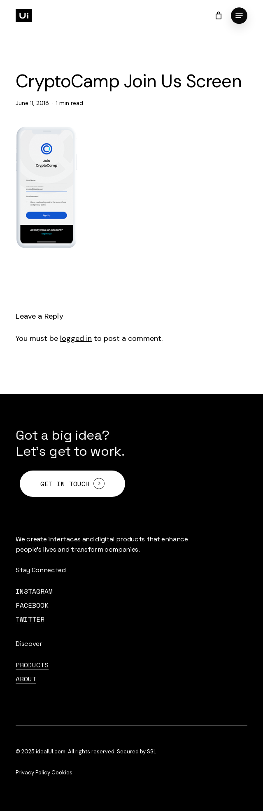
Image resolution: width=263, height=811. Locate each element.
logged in (76, 338)
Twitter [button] (30, 619)
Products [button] (32, 665)
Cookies (61, 772)
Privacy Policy (33, 772)
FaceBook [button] (32, 605)
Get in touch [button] (65, 484)
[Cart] (219, 15)
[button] (239, 16)
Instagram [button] (34, 591)
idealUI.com (50, 751)
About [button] (26, 679)
